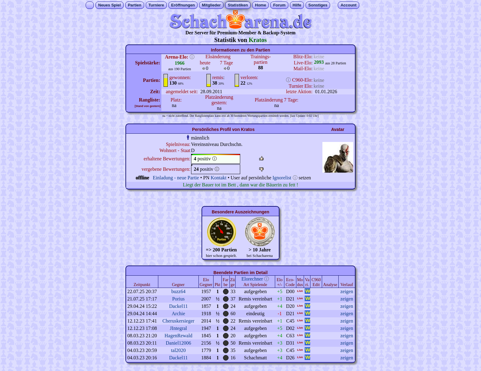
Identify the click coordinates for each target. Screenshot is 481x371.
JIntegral (178, 328)
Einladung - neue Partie (176, 177)
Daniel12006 (178, 343)
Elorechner (252, 278)
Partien (134, 5)
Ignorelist (281, 177)
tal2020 (178, 350)
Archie (178, 313)
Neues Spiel (109, 5)
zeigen (346, 291)
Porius (178, 298)
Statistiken (238, 5)
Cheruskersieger (178, 320)
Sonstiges (317, 5)
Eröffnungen (183, 5)
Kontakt (219, 177)
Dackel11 (178, 306)
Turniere (156, 5)
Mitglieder (211, 5)
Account (348, 5)
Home (260, 5)
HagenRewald (178, 335)
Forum (279, 5)
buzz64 (178, 291)
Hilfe (297, 5)
